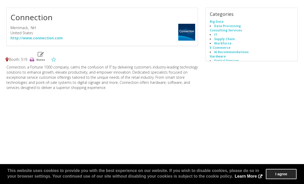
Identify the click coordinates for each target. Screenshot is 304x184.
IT (215, 34)
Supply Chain (224, 39)
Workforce (223, 43)
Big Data (217, 21)
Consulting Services (226, 30)
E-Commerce (220, 47)
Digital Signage (226, 61)
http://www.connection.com (37, 38)
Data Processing (227, 26)
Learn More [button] (246, 176)
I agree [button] (281, 174)
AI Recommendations (231, 52)
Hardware (218, 56)
